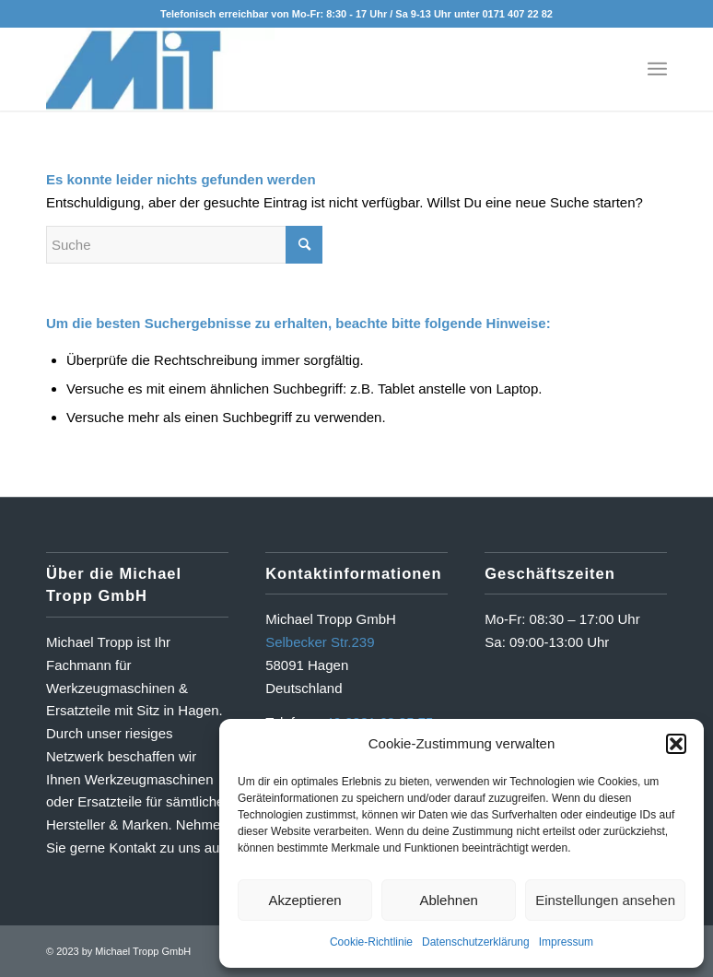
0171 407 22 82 (517, 13)
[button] (676, 744)
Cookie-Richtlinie (371, 942)
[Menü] (657, 69)
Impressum (566, 942)
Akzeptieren (304, 900)
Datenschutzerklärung (476, 942)
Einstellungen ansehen (605, 900)
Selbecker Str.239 (319, 642)
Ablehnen (448, 900)
